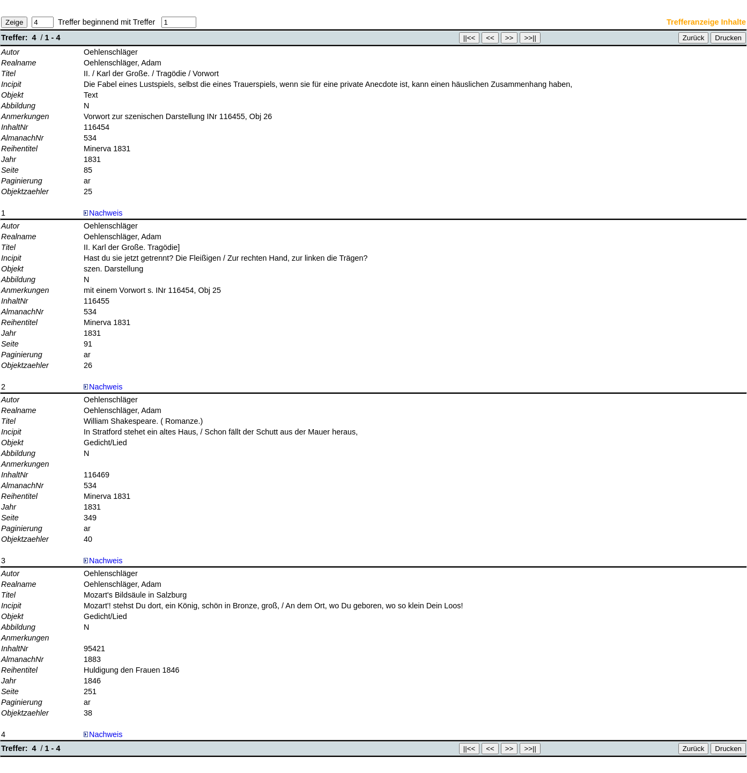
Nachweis (103, 213)
